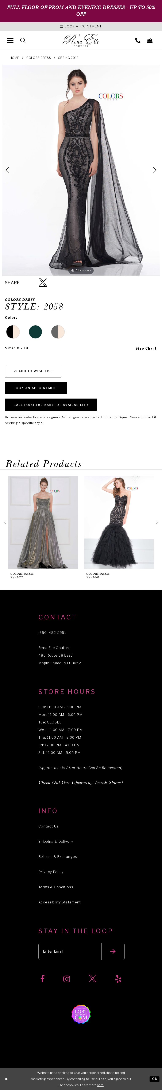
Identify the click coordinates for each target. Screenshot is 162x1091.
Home (14, 57)
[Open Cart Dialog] (150, 40)
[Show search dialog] (23, 40)
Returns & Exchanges (57, 857)
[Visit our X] (92, 979)
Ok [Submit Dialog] (154, 1079)
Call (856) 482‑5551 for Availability (52, 405)
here (100, 1086)
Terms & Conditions (55, 888)
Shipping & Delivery (55, 842)
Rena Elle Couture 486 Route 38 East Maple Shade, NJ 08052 (59, 655)
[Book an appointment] (81, 26)
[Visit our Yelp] (118, 979)
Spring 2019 (68, 57)
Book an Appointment (36, 388)
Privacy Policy (51, 872)
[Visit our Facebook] (42, 979)
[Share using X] (43, 282)
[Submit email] (113, 952)
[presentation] (43, 522)
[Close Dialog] (7, 1079)
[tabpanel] (81, 170)
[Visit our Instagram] (66, 979)
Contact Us (48, 827)
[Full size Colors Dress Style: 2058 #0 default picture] (81, 170)
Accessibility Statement (59, 903)
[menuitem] (10, 40)
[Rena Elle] (81, 40)
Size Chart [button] (146, 348)
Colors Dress (38, 57)
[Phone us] (138, 40)
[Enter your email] (81, 952)
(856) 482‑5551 (52, 633)
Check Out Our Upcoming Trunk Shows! (81, 783)
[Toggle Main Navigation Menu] (10, 40)
